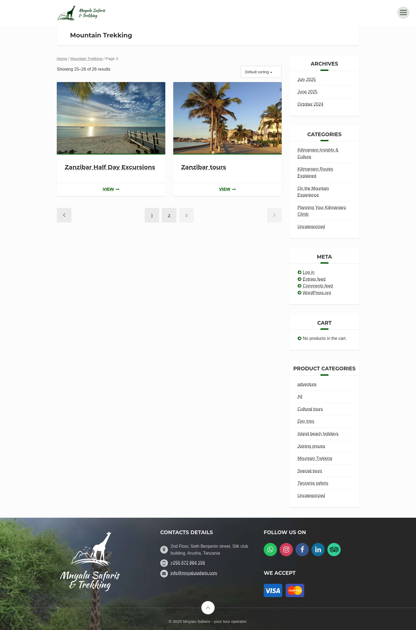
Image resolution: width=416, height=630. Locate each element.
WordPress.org (317, 292)
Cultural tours (310, 409)
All (300, 396)
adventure (307, 384)
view (111, 189)
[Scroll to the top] (208, 607)
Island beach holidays (318, 433)
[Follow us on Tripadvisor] (334, 549)
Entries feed (314, 279)
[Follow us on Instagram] (286, 549)
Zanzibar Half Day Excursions (110, 167)
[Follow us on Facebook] (302, 549)
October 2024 (310, 104)
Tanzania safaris (313, 483)
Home (62, 59)
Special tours (310, 471)
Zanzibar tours (203, 167)
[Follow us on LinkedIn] (318, 549)
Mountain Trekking (86, 59)
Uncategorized (311, 226)
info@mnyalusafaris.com (194, 573)
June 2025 (308, 91)
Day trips (306, 421)
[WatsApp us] (270, 549)
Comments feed (318, 286)
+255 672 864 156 (188, 562)
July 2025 (307, 79)
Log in (309, 272)
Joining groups (311, 446)
